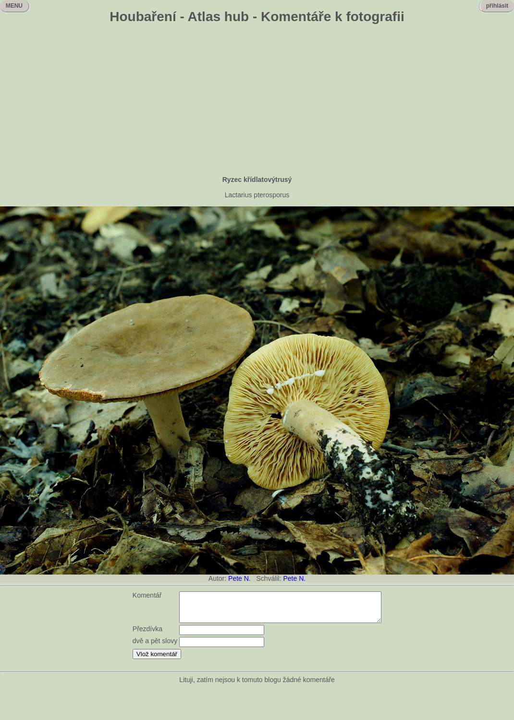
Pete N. (239, 578)
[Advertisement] (257, 101)
